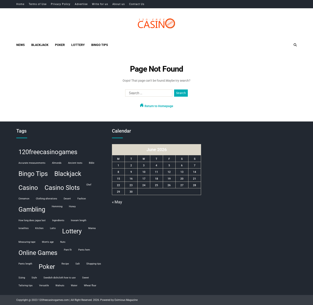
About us (118, 4)
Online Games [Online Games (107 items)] (37, 252)
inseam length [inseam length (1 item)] (78, 220)
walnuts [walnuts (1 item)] (59, 285)
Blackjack (39, 45)
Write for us (100, 4)
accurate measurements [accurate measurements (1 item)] (31, 163)
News (20, 45)
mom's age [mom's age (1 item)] (48, 242)
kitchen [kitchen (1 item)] (39, 228)
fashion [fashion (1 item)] (81, 198)
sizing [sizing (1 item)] (21, 277)
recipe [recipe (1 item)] (65, 263)
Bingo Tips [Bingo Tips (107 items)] (33, 173)
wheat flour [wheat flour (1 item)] (90, 285)
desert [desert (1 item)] (67, 198)
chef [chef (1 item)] (88, 184)
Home (20, 4)
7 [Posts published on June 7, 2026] (194, 165)
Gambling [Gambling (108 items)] (31, 209)
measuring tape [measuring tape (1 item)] (26, 242)
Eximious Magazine (126, 300)
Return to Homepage (156, 105)
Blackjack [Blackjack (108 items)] (67, 173)
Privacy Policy (60, 4)
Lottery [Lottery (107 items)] (72, 231)
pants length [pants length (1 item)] (25, 263)
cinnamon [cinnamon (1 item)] (23, 198)
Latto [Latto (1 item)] (53, 228)
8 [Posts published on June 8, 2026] (118, 172)
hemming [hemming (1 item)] (57, 206)
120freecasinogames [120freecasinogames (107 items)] (47, 152)
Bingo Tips (99, 45)
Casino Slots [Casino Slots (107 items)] (62, 187)
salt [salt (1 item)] (77, 263)
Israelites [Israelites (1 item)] (23, 228)
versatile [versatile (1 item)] (44, 285)
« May (117, 202)
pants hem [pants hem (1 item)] (84, 249)
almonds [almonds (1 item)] (57, 163)
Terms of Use (38, 4)
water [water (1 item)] (74, 285)
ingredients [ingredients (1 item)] (58, 220)
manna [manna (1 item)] (92, 228)
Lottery (78, 45)
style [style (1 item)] (34, 277)
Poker (60, 45)
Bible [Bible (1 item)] (91, 163)
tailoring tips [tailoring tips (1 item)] (25, 285)
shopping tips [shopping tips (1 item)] (93, 263)
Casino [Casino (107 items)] (28, 187)
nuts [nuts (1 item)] (62, 242)
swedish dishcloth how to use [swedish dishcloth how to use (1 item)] (59, 277)
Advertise (81, 4)
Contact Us (136, 4)
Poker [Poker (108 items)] (47, 266)
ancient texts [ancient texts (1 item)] (75, 163)
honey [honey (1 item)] (72, 206)
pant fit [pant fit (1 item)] (68, 249)
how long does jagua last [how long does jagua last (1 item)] (32, 220)
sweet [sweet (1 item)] (85, 277)
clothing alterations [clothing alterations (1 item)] (46, 198)
